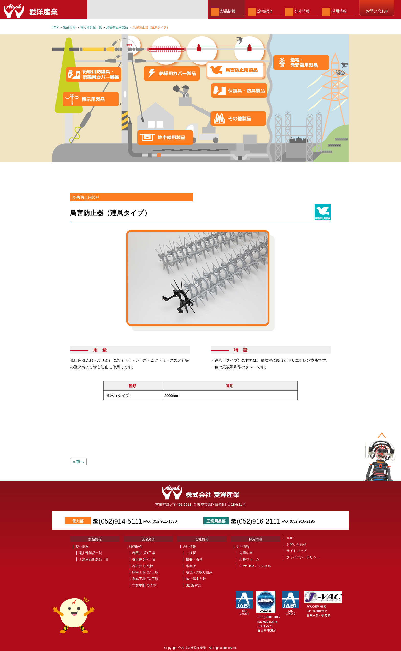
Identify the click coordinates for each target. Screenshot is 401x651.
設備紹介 (265, 11)
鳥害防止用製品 (117, 27)
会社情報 (302, 11)
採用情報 (339, 11)
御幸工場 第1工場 (145, 572)
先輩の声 (246, 553)
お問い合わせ (377, 11)
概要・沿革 (194, 559)
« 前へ (78, 461)
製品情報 (228, 11)
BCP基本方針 (196, 579)
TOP (55, 27)
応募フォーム (249, 559)
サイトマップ (296, 551)
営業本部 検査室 (144, 585)
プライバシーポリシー (303, 557)
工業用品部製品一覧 (94, 559)
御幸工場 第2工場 (145, 579)
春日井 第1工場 (143, 553)
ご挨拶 (191, 553)
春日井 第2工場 (143, 559)
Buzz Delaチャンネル (255, 566)
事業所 (191, 566)
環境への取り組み (199, 572)
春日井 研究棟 (142, 566)
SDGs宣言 (193, 585)
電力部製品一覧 (91, 27)
